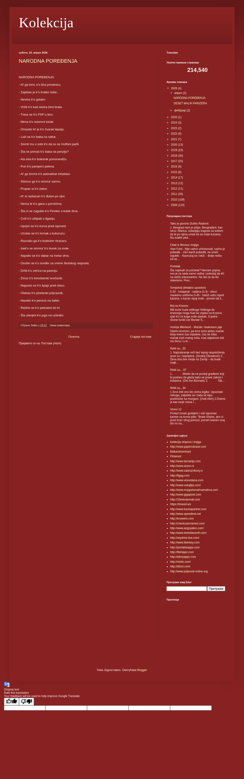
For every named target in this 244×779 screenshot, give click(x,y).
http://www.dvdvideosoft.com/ (188, 533)
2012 (174, 188)
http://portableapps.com (184, 547)
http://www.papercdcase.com (188, 446)
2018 (174, 155)
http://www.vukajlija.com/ (185, 485)
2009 (174, 205)
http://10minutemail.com (185, 499)
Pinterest (175, 456)
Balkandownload (180, 451)
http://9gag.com (180, 475)
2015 (174, 172)
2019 (174, 150)
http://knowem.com (182, 518)
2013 (174, 183)
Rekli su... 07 (178, 370)
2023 (174, 128)
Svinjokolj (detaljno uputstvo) (188, 287)
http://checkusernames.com (187, 523)
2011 (174, 194)
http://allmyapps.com (183, 556)
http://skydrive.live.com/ (184, 537)
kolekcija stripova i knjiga (185, 442)
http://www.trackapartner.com (188, 509)
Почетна (73, 336)
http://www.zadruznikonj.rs (186, 470)
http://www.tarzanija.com (185, 461)
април (178, 93)
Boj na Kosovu (179, 305)
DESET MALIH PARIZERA (190, 103)
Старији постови (140, 336)
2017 (174, 161)
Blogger (142, 670)
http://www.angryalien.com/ (187, 528)
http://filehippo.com (182, 552)
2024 (174, 122)
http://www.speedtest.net (185, 513)
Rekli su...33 (178, 348)
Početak (175, 266)
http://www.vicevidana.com (186, 480)
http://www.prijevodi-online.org (189, 571)
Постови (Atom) (51, 343)
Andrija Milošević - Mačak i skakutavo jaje (196, 327)
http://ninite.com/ (180, 561)
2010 (174, 199)
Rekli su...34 (178, 388)
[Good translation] (11, 701)
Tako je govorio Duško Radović (189, 223)
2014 (174, 177)
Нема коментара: (60, 325)
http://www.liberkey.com (184, 542)
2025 (174, 117)
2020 (174, 144)
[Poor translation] (26, 701)
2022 (174, 133)
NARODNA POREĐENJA (48, 61)
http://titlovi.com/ (180, 566)
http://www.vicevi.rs (182, 466)
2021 (174, 139)
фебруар (180, 110)
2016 (174, 166)
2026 (174, 88)
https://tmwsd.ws (180, 504)
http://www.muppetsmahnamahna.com (194, 490)
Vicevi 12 (175, 409)
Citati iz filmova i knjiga (184, 245)
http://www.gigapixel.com (185, 494)
